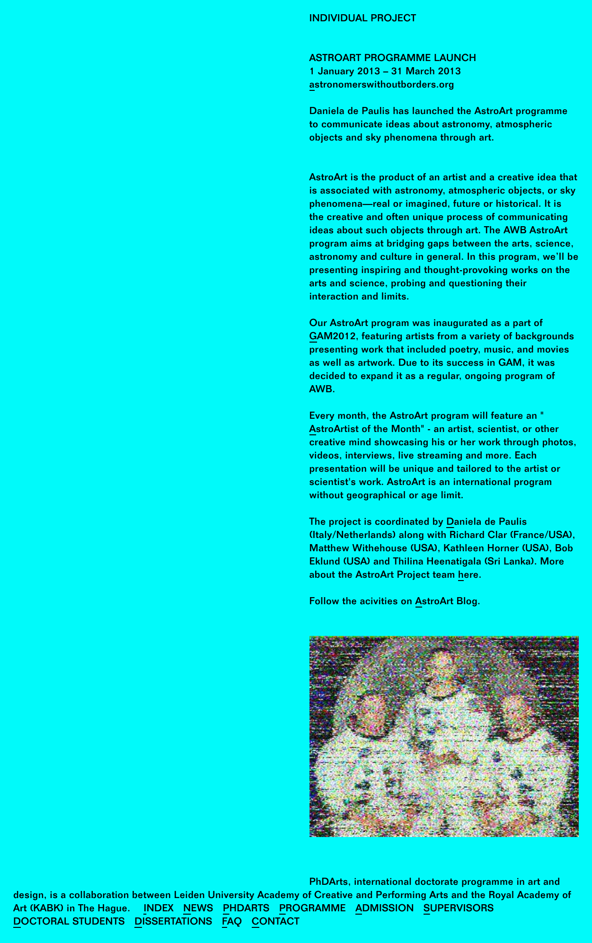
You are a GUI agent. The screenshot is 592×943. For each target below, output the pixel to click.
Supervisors (459, 910)
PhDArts (246, 910)
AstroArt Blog (446, 603)
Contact (276, 923)
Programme (312, 910)
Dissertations (173, 923)
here (468, 576)
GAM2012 (332, 338)
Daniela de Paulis (486, 523)
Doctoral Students (69, 923)
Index (158, 910)
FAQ (232, 923)
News (198, 910)
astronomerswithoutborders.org (381, 86)
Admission (384, 910)
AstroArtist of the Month (365, 430)
